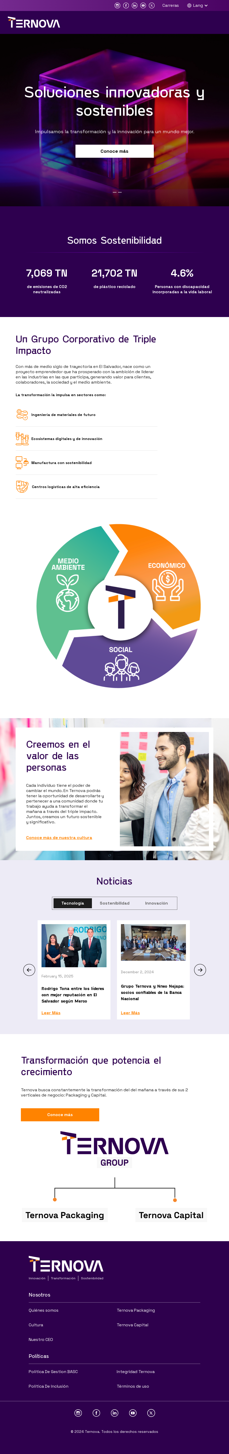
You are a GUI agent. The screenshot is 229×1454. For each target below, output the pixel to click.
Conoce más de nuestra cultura (59, 837)
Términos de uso (133, 1386)
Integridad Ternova (136, 1371)
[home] (34, 22)
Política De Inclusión (48, 1386)
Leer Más (51, 1013)
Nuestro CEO (41, 1339)
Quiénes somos (43, 1310)
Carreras (170, 5)
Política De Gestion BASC (53, 1371)
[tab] (73, 903)
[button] (200, 5)
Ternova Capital (132, 1325)
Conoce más (114, 151)
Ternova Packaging (136, 1310)
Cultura (36, 1325)
